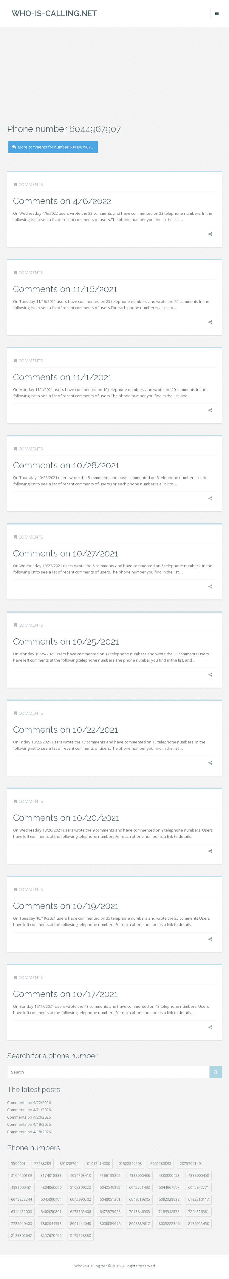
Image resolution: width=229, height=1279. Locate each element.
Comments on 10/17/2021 (65, 994)
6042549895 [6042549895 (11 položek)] (110, 1187)
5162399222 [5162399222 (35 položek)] (80, 1187)
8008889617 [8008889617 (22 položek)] (139, 1223)
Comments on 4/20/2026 (29, 1117)
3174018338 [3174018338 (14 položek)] (51, 1175)
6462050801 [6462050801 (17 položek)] (51, 1211)
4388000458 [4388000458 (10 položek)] (198, 1175)
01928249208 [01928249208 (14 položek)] (130, 1163)
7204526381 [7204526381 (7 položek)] (198, 1211)
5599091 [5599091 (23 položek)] (18, 1163)
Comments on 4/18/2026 (29, 1131)
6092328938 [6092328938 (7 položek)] (169, 1199)
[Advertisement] (114, 74)
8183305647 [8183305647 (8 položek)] (21, 1235)
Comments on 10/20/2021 (66, 817)
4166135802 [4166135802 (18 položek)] (110, 1175)
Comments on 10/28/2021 (66, 465)
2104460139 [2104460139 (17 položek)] (21, 1175)
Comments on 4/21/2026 (29, 1109)
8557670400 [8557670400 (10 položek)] (51, 1235)
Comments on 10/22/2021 (65, 729)
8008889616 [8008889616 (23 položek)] (110, 1223)
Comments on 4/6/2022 (62, 201)
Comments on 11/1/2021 (62, 377)
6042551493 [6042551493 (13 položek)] (139, 1187)
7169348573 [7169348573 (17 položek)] (169, 1211)
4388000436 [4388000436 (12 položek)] (139, 1175)
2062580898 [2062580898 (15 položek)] (160, 1163)
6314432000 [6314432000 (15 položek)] (21, 1211)
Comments (30, 184)
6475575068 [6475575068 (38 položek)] (110, 1211)
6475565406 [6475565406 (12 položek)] (80, 1211)
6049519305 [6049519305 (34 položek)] (139, 1199)
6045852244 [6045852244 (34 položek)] (21, 1199)
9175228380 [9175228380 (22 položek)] (80, 1235)
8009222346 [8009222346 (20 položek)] (169, 1223)
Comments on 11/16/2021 (65, 289)
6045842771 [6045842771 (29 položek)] (198, 1187)
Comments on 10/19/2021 (66, 906)
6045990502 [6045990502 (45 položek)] (80, 1199)
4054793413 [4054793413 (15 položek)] (80, 1175)
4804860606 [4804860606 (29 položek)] (51, 1187)
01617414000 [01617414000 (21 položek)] (98, 1163)
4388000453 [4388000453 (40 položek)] (169, 1175)
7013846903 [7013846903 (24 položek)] (139, 1211)
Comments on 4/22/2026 (29, 1102)
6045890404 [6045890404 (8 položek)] (51, 1199)
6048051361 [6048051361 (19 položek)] (110, 1199)
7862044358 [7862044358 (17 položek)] (51, 1223)
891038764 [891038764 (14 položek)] (69, 1163)
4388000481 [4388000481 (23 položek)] (21, 1187)
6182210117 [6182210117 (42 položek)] (198, 1199)
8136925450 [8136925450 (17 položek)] (198, 1223)
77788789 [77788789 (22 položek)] (42, 1163)
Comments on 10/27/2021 (65, 553)
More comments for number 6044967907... (52, 147)
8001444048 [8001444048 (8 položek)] (80, 1223)
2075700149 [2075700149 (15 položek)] (190, 1163)
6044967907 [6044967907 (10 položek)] (169, 1187)
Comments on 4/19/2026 (29, 1124)
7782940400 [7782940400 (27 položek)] (21, 1223)
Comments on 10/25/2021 (66, 641)
